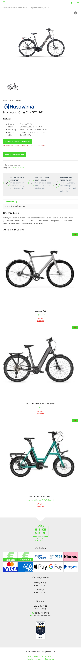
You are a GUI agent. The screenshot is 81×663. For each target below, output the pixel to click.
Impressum (39, 659)
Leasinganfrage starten (14, 154)
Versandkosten (47, 656)
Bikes (13, 8)
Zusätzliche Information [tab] (15, 206)
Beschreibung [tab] (11, 202)
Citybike (25, 8)
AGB (29, 656)
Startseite (6, 8)
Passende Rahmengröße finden (17, 141)
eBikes (18, 8)
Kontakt (30, 659)
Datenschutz (49, 659)
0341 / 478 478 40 (42, 613)
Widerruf (36, 656)
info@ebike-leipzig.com (42, 616)
